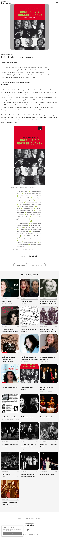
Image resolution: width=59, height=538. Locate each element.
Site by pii (36, 534)
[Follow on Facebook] (28, 530)
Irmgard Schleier (37, 267)
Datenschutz (30, 518)
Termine (38, 518)
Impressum (21, 518)
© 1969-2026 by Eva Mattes (27, 534)
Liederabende (5, 56)
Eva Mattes (6, 2)
